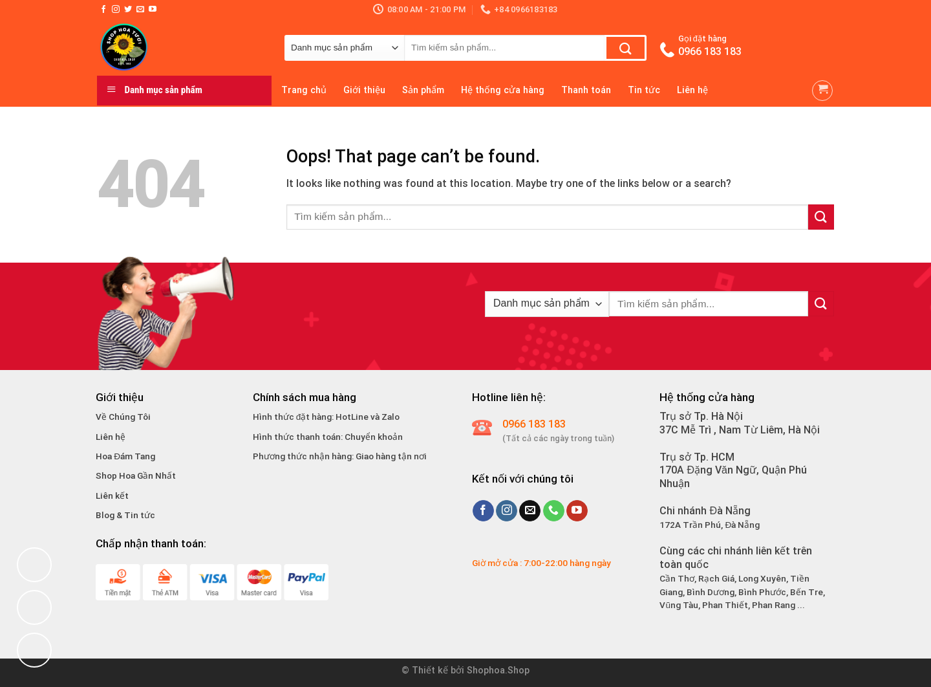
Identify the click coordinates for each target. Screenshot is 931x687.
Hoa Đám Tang (125, 456)
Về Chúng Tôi (123, 416)
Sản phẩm (423, 90)
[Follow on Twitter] (128, 9)
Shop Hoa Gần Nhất (136, 475)
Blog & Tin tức (125, 515)
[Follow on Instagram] (116, 9)
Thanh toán (586, 90)
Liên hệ (692, 90)
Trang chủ (303, 90)
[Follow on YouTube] (152, 9)
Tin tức (644, 90)
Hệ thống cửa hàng (502, 90)
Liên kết (112, 495)
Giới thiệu (364, 90)
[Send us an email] (140, 9)
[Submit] (626, 48)
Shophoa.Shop (498, 670)
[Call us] (553, 511)
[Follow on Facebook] (103, 9)
